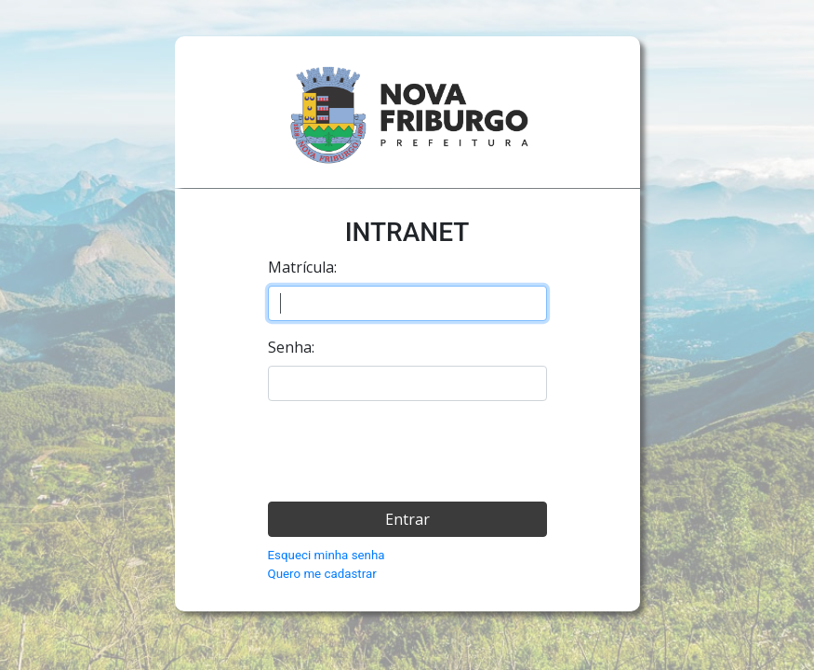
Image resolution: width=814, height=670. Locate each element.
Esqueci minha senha (326, 555)
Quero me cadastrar (322, 574)
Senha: (291, 347)
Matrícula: (302, 267)
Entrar (407, 519)
